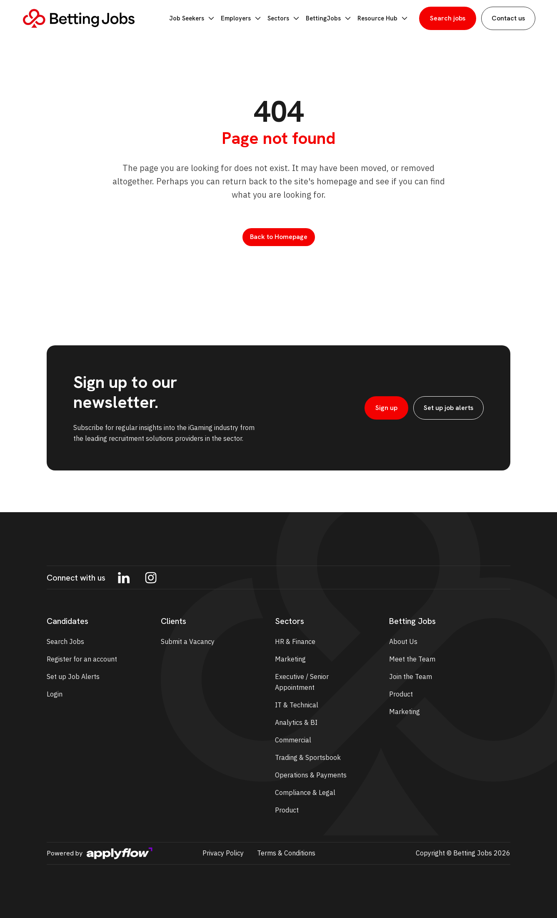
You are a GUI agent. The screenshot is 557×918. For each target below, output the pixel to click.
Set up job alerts (448, 407)
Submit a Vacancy (188, 641)
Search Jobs (65, 641)
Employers (247, 18)
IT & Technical (296, 705)
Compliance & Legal (305, 792)
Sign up (386, 407)
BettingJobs (332, 18)
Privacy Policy (223, 853)
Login (54, 694)
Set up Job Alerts (73, 676)
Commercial (293, 740)
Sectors (288, 18)
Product (287, 810)
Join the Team (410, 676)
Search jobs (447, 18)
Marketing (290, 659)
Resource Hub (384, 18)
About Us (403, 641)
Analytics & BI (296, 722)
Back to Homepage (278, 236)
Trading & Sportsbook (308, 757)
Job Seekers (199, 18)
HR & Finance (295, 641)
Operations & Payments (311, 775)
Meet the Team (412, 659)
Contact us (508, 18)
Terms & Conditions (286, 853)
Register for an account (82, 659)
